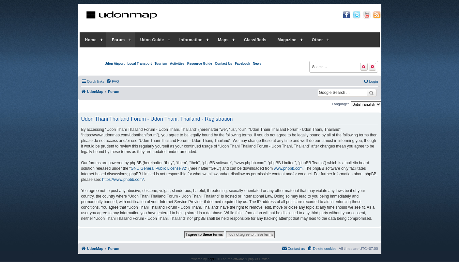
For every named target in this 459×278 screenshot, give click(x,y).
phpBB (213, 259)
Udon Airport (115, 63)
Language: (340, 104)
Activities (177, 63)
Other (317, 40)
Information (191, 40)
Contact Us (223, 63)
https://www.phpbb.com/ (123, 179)
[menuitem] (112, 81)
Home (91, 40)
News (257, 63)
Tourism (161, 63)
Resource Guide (199, 63)
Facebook (242, 63)
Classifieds (255, 40)
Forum (118, 40)
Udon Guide (152, 40)
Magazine (287, 40)
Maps (223, 40)
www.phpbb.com (288, 168)
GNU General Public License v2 (158, 168)
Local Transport (139, 63)
